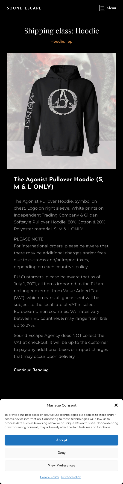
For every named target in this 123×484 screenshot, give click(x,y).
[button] (116, 405)
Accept (61, 440)
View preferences (61, 465)
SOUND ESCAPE (24, 8)
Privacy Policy (71, 477)
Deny (62, 453)
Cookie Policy (49, 477)
